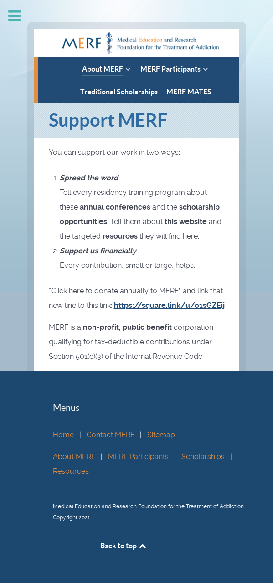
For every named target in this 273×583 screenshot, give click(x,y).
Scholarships (203, 456)
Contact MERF (110, 434)
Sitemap (161, 434)
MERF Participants (138, 456)
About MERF (74, 456)
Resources (71, 471)
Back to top (124, 546)
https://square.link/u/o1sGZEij (169, 305)
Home (63, 434)
